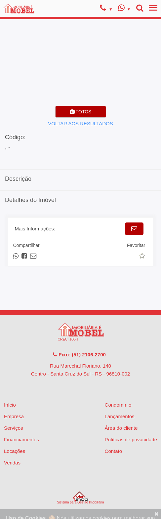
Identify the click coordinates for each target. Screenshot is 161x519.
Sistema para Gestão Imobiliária (80, 497)
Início (10, 405)
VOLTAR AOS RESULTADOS (80, 123)
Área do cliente (121, 428)
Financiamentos (21, 439)
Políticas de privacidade (131, 439)
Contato (113, 451)
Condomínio (118, 405)
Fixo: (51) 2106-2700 (79, 354)
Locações (14, 451)
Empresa (14, 416)
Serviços (13, 428)
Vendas (12, 462)
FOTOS (81, 111)
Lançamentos (120, 416)
